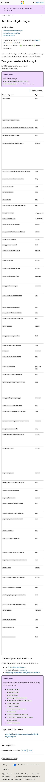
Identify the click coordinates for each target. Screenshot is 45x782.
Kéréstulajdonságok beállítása (11, 33)
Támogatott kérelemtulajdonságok (13, 30)
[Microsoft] (22, 2)
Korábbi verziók (18, 774)
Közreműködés (35, 774)
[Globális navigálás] (2, 2)
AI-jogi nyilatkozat (7, 774)
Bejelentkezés (39, 2)
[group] (22, 374)
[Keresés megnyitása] (33, 2)
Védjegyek (18, 779)
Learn (3, 15)
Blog (26, 774)
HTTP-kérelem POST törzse (16, 667)
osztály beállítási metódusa (23, 673)
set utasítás (23, 670)
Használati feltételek (7, 779)
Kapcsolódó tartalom (9, 35)
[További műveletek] (41, 15)
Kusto (9, 15)
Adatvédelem (5, 776)
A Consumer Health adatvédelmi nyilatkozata (26, 776)
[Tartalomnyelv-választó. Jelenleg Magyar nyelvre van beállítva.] (6, 764)
